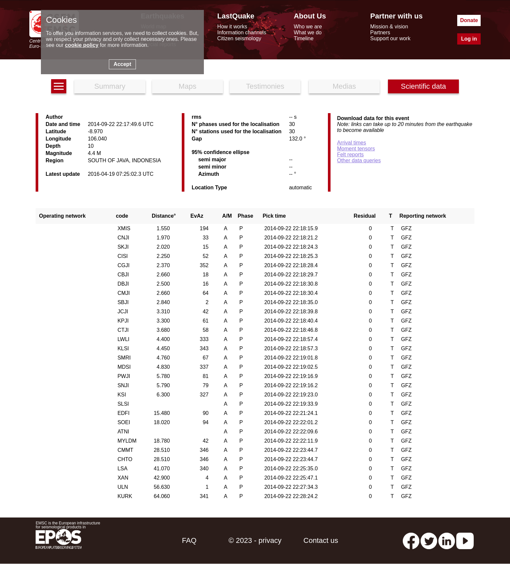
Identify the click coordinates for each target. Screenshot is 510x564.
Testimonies (265, 86)
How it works (232, 26)
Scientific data (423, 86)
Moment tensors (356, 148)
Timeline (303, 38)
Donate (469, 20)
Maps (187, 86)
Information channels (242, 32)
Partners (380, 32)
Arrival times (351, 142)
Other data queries (359, 160)
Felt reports (350, 154)
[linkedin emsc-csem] (446, 540)
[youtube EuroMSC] (465, 540)
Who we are (308, 26)
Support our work (390, 38)
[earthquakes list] (58, 86)
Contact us (320, 540)
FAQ (189, 540)
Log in (469, 39)
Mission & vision (389, 26)
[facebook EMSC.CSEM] (411, 540)
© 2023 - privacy (255, 540)
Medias (344, 86)
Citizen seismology (239, 38)
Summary (109, 86)
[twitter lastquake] (429, 540)
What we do (307, 32)
